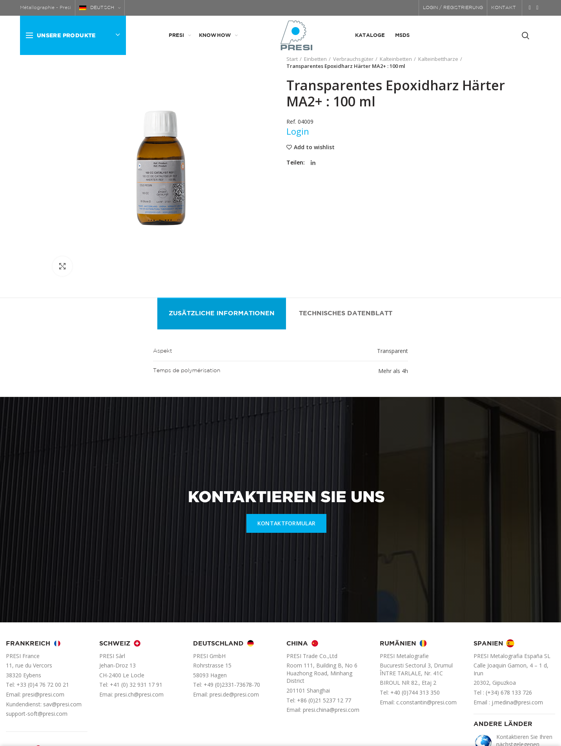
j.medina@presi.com (517, 702)
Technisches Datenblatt (345, 313)
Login (297, 131)
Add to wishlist (314, 147)
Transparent (392, 351)
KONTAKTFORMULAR (286, 523)
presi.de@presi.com (234, 694)
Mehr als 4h (393, 371)
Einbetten (315, 58)
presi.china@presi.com (331, 709)
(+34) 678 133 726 (509, 692)
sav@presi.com (62, 704)
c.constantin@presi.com (426, 702)
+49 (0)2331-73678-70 (232, 684)
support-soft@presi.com (36, 713)
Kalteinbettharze (438, 58)
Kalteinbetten (396, 58)
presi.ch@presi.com (139, 694)
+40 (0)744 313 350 (415, 692)
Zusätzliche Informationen (222, 313)
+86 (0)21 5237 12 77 (324, 700)
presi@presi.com (43, 694)
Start (292, 58)
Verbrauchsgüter (353, 58)
